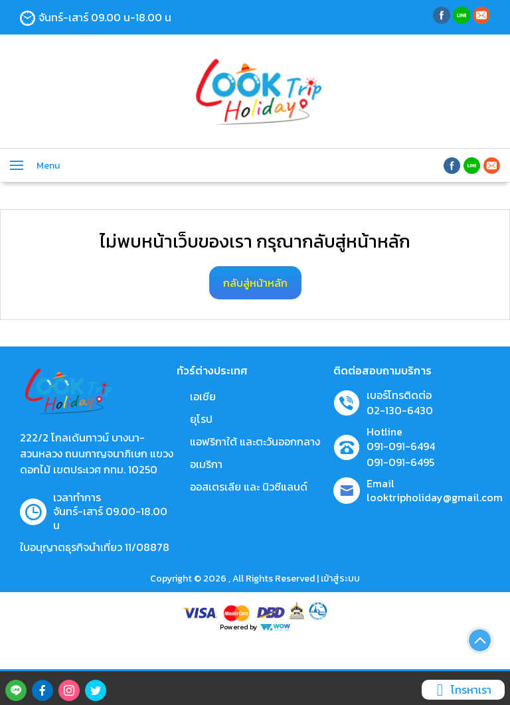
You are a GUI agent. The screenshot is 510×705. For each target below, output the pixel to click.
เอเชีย (203, 396)
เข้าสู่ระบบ (340, 579)
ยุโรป (201, 419)
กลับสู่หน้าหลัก (255, 283)
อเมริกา (206, 464)
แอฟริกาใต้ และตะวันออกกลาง (255, 441)
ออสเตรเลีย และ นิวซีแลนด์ (248, 487)
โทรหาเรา (461, 690)
